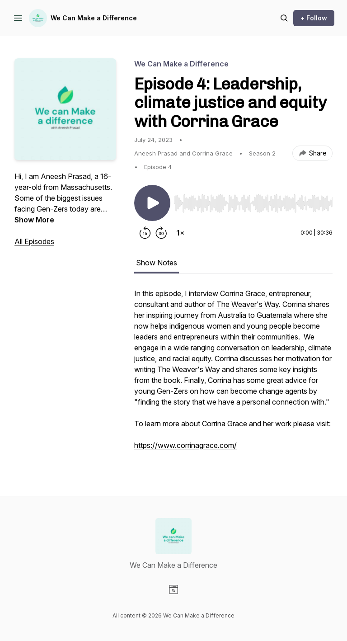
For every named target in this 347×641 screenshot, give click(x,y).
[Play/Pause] (152, 203)
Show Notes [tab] (156, 262)
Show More (34, 219)
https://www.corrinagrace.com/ (185, 445)
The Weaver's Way (247, 304)
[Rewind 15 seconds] (145, 232)
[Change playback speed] (180, 232)
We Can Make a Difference (94, 18)
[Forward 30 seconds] (161, 232)
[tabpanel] (233, 374)
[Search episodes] (284, 18)
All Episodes (34, 241)
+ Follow (313, 18)
